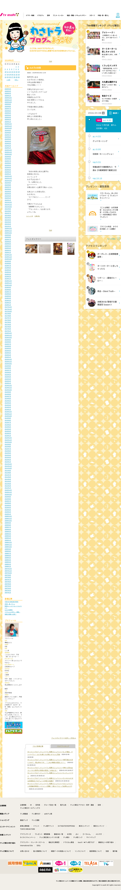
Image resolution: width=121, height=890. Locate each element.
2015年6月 (8, 372)
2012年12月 (8, 437)
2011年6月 (8, 477)
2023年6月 (8, 163)
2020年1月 (8, 252)
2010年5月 (8, 505)
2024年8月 (8, 132)
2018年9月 (8, 287)
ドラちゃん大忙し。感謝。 (12, 612)
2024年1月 (8, 148)
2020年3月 (8, 248)
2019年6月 (8, 267)
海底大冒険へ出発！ (10, 614)
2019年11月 (8, 257)
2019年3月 (8, 274)
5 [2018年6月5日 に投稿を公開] (9, 69)
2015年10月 (8, 363)
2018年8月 (8, 289)
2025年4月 (8, 115)
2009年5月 (8, 531)
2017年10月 (8, 311)
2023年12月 (8, 150)
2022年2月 (8, 198)
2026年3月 (8, 91)
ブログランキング (63, 746)
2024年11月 (8, 126)
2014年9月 (8, 392)
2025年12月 (8, 97)
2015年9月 (8, 366)
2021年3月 (8, 222)
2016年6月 (8, 346)
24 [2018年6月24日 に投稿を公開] (5, 77)
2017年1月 (8, 331)
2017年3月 (8, 326)
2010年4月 (8, 507)
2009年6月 (8, 529)
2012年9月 (8, 444)
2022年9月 (8, 182)
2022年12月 (8, 176)
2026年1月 (8, 95)
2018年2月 (8, 302)
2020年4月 (8, 246)
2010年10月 (8, 494)
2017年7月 (8, 318)
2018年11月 (8, 283)
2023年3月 (8, 169)
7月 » (16, 80)
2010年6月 (8, 503)
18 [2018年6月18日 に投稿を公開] (8, 74)
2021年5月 (8, 217)
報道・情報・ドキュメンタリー (76, 15)
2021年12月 (8, 202)
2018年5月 (8, 296)
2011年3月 (8, 483)
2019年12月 (8, 254)
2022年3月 (8, 196)
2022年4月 (8, 193)
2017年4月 (8, 324)
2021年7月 (8, 213)
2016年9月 (8, 339)
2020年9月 (8, 235)
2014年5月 (8, 400)
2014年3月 (8, 405)
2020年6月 (8, 241)
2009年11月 (8, 518)
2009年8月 (8, 525)
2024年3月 (8, 143)
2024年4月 (8, 141)
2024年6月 (8, 137)
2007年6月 (8, 581)
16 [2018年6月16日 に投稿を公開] (18, 72)
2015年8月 (8, 368)
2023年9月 (8, 156)
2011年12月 (8, 464)
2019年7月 (8, 265)
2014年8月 (8, 394)
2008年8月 (8, 551)
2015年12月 (8, 359)
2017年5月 (8, 322)
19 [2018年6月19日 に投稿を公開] (10, 74)
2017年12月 (8, 307)
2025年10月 (8, 102)
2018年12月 (8, 281)
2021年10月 (8, 206)
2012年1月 (8, 461)
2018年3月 (8, 300)
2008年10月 (8, 546)
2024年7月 (8, 135)
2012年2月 (8, 459)
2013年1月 (8, 435)
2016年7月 (8, 344)
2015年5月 (8, 374)
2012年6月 (8, 451)
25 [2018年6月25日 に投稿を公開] (8, 77)
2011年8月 (8, 472)
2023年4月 (8, 167)
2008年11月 (8, 544)
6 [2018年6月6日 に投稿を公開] (11, 69)
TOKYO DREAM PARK (11, 601)
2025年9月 (8, 104)
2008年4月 (8, 560)
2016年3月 (8, 352)
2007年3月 (8, 588)
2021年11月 (8, 204)
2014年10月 (8, 390)
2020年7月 (8, 239)
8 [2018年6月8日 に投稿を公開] (16, 69)
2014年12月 (8, 385)
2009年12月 (8, 516)
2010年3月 (8, 509)
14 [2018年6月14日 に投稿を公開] (14, 72)
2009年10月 (8, 520)
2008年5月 (8, 557)
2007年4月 (8, 586)
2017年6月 (8, 320)
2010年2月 (8, 512)
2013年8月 (8, 420)
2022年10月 (8, 180)
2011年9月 (8, 470)
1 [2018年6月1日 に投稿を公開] (16, 67)
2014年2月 (8, 407)
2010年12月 (8, 490)
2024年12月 (8, 124)
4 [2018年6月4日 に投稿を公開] (7, 69)
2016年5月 (8, 348)
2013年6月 (8, 424)
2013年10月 (8, 416)
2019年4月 (8, 272)
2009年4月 (8, 533)
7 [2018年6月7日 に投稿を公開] (13, 69)
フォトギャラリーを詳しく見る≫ (63, 738)
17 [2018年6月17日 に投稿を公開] (5, 74)
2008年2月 (8, 564)
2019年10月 (8, 259)
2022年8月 (8, 185)
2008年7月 (8, 553)
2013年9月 (8, 418)
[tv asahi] (10, 15)
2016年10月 (8, 337)
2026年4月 (8, 89)
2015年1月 (8, 383)
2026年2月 (8, 93)
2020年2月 (8, 250)
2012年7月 (8, 448)
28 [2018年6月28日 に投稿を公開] (14, 77)
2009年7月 (8, 527)
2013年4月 (8, 429)
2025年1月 (8, 121)
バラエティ (40, 15)
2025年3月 (8, 117)
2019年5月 (8, 270)
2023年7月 (8, 161)
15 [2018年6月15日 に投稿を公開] (16, 72)
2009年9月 (8, 522)
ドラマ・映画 (30, 15)
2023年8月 (8, 158)
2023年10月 (8, 154)
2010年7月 (8, 501)
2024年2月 (8, 145)
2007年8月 (8, 577)
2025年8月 (8, 106)
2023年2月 (8, 172)
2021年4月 (8, 220)
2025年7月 (8, 108)
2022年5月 (8, 191)
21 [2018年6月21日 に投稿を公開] (14, 74)
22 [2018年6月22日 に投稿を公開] (16, 74)
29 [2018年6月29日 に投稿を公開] (16, 77)
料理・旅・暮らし (103, 15)
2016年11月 (8, 335)
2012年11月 (8, 440)
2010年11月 (8, 492)
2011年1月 (8, 488)
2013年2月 (8, 433)
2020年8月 (8, 237)
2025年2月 (8, 119)
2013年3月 (8, 431)
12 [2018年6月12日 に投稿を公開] (10, 72)
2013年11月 (8, 414)
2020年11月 (8, 230)
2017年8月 (8, 315)
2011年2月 (8, 485)
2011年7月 (8, 475)
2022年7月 (8, 187)
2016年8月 (8, 342)
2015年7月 (8, 370)
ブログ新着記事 (37, 746)
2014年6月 (8, 398)
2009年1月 (8, 540)
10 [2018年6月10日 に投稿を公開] (5, 72)
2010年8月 (8, 499)
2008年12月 (8, 542)
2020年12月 (8, 228)
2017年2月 (8, 328)
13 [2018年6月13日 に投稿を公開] (12, 72)
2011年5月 (8, 479)
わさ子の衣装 (35, 68)
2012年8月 (8, 446)
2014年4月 (8, 403)
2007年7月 (8, 579)
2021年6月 (8, 215)
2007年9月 (8, 575)
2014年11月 (8, 387)
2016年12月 (8, 333)
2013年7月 (8, 422)
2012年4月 (8, 455)
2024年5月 (8, 139)
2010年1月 (8, 514)
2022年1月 (8, 200)
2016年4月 (8, 350)
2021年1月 (8, 226)
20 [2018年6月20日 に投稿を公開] (12, 74)
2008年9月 (8, 549)
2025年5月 (8, 113)
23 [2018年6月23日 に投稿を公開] (18, 74)
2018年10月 (8, 285)
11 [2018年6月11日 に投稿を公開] (8, 72)
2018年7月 (8, 291)
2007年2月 (8, 590)
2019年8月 (8, 263)
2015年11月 (8, 361)
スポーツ (92, 15)
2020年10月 (8, 233)
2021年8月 (8, 211)
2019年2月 (8, 276)
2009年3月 (8, 536)
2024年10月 (8, 128)
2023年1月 (8, 174)
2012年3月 (8, 457)
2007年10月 (8, 573)
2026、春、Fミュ (10, 604)
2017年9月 (8, 313)
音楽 (48, 15)
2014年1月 (8, 409)
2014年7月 (8, 396)
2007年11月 (8, 570)
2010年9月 (8, 496)
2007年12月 (8, 568)
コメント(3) (29, 216)
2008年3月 (8, 562)
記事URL (37, 216)
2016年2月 (8, 355)
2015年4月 (8, 376)
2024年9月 (8, 130)
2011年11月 (8, 466)
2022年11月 (8, 178)
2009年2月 (8, 538)
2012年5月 (8, 453)
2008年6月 (8, 555)
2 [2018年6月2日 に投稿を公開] (18, 67)
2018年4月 (8, 298)
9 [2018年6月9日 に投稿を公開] (18, 69)
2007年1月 (8, 592)
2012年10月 (8, 442)
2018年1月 (8, 305)
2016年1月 (8, 357)
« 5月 (8, 80)
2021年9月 (8, 209)
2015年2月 (8, 381)
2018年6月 (8, 294)
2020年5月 (8, 243)
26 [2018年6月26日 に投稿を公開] (10, 77)
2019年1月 (8, 278)
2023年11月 (8, 152)
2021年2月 (8, 224)
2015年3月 (8, 379)
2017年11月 (8, 309)
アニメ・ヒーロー (58, 15)
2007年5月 (8, 584)
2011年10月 (8, 468)
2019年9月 (8, 261)
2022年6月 (8, 189)
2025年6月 (8, 111)
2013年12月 (8, 411)
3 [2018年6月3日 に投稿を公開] (5, 69)
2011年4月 (8, 481)
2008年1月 (8, 566)
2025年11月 (8, 100)
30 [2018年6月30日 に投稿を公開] (18, 77)
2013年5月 (8, 427)
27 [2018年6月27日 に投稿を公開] (12, 77)
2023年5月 (8, 165)
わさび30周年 (9, 610)
